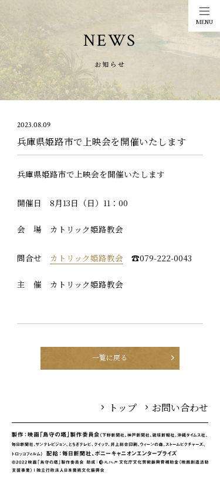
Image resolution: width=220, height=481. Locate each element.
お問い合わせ (177, 407)
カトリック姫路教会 (86, 258)
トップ (119, 407)
